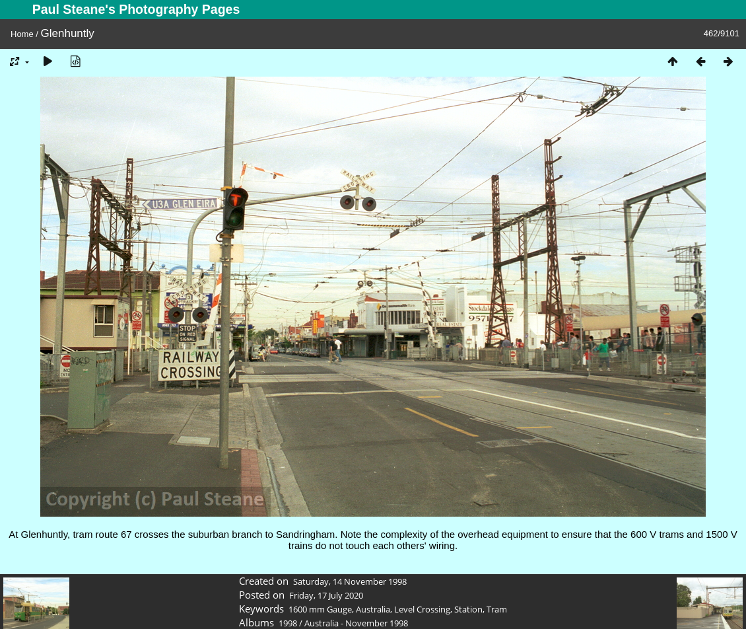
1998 (288, 623)
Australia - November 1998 (356, 623)
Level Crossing (422, 609)
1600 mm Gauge (320, 609)
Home (22, 34)
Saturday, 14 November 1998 (350, 581)
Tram (497, 609)
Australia (373, 609)
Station (468, 609)
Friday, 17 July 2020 (326, 595)
